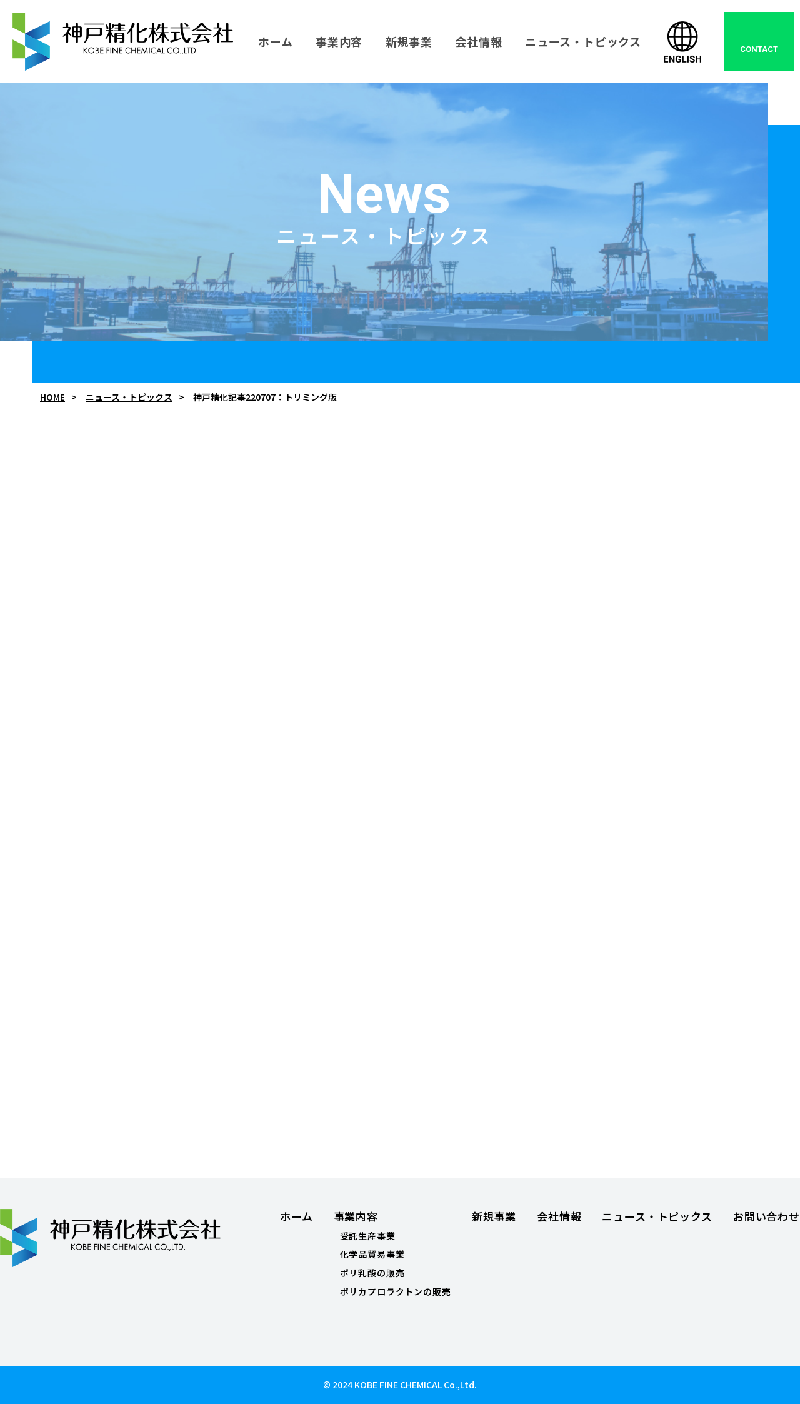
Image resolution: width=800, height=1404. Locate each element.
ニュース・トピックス (129, 397)
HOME (52, 397)
